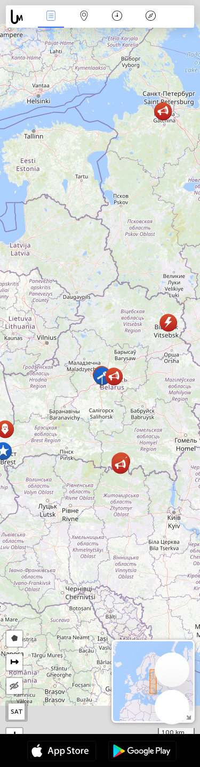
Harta (84, 16)
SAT (17, 711)
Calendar (117, 16)
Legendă (150, 16)
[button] (113, 376)
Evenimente (50, 16)
